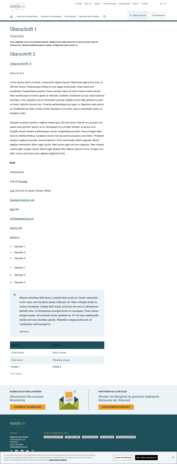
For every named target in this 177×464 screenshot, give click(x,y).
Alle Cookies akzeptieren (146, 459)
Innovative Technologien (51, 17)
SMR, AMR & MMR (72, 437)
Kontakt (79, 4)
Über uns (88, 4)
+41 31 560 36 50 (16, 444)
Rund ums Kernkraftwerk (27, 17)
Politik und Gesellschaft (126, 437)
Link (12, 190)
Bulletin (136, 4)
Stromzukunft (70, 17)
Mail (12, 209)
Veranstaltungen (109, 4)
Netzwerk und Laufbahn (89, 17)
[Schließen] (173, 459)
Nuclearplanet (124, 4)
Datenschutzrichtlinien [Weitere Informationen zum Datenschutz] (58, 461)
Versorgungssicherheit (53, 437)
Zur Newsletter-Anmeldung (27, 407)
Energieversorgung (90, 437)
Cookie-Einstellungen (123, 459)
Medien (97, 4)
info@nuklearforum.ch (22, 218)
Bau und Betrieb (107, 437)
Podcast (145, 4)
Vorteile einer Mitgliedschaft (116, 407)
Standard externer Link (22, 200)
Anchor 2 (15, 237)
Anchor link (16, 227)
